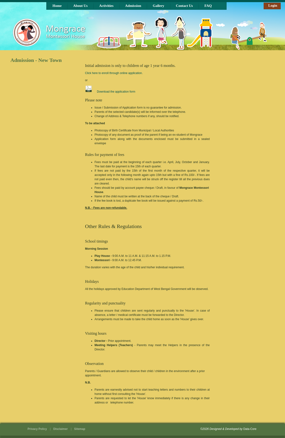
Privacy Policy (37, 429)
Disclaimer (60, 429)
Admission (133, 6)
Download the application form (116, 91)
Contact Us (184, 6)
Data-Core (249, 429)
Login (272, 5)
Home (57, 6)
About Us (80, 6)
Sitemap (79, 429)
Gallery (158, 6)
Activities (106, 6)
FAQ (208, 6)
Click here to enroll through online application (113, 73)
